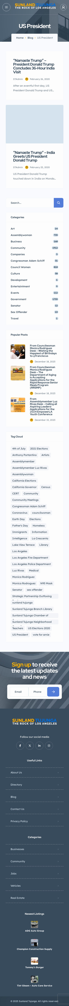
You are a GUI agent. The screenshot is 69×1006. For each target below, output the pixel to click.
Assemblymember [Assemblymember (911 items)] (23, 461)
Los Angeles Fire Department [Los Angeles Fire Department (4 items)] (30, 557)
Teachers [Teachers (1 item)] (17, 628)
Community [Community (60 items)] (31, 493)
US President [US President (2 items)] (20, 634)
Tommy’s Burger (34, 967)
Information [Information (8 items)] (39, 532)
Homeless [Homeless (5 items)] (39, 525)
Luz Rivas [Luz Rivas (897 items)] (18, 570)
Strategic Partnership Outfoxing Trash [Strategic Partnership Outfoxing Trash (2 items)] (32, 597)
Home (20, 37)
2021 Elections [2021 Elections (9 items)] (39, 448)
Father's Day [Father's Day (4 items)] (20, 525)
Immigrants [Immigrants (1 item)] (19, 532)
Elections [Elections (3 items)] (35, 519)
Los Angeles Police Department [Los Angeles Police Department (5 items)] (31, 564)
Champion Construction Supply (34, 949)
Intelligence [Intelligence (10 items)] (19, 538)
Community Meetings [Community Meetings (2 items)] (25, 499)
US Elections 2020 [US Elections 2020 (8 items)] (39, 628)
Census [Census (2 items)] (45, 487)
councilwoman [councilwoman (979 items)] (41, 512)
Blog (30, 37)
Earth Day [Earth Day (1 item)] (18, 519)
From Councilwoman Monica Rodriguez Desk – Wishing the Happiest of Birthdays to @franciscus (43, 350)
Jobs (13, 873)
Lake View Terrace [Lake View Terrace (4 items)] (23, 544)
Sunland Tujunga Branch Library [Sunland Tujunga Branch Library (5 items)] (32, 609)
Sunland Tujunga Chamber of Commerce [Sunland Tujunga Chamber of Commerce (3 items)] (30, 616)
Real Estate (17, 897)
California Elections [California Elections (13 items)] (24, 480)
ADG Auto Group (34, 931)
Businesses (17, 849)
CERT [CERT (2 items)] (15, 493)
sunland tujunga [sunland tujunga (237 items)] (22, 602)
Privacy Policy (19, 821)
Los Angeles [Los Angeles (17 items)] (19, 551)
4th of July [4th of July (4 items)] (18, 448)
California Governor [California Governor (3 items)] (24, 487)
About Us (16, 772)
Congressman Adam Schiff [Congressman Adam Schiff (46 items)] (28, 506)
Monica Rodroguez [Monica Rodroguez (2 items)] (24, 583)
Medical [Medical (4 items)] (34, 570)
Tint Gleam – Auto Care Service (34, 986)
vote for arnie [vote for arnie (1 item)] (41, 634)
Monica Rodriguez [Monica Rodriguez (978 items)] (23, 576)
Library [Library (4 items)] (43, 544)
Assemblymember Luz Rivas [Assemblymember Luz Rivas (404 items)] (29, 467)
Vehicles (16, 885)
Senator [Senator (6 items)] (17, 589)
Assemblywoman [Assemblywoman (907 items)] (22, 474)
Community (18, 861)
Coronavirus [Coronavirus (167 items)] (19, 512)
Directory (16, 784)
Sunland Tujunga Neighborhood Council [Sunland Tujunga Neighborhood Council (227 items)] (32, 622)
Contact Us (17, 809)
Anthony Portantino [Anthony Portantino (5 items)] (24, 455)
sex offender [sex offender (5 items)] (34, 589)
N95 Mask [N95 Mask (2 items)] (46, 583)
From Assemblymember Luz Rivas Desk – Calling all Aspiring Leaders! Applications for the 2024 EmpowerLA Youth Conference (43, 407)
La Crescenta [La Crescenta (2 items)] (40, 538)
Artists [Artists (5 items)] (45, 455)
